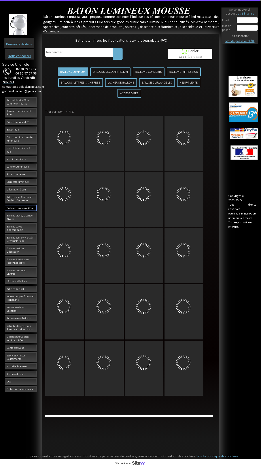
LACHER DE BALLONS (121, 82)
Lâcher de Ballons (17, 281)
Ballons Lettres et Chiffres (16, 272)
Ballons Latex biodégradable (15, 228)
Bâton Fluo (13, 129)
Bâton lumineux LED (18, 122)
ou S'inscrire (246, 13)
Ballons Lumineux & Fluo (20, 208)
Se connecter (239, 35)
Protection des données (20, 389)
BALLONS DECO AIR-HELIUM (110, 72)
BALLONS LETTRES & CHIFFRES (80, 82)
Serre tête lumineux (17, 181)
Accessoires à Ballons (18, 318)
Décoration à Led (16, 189)
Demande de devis (19, 44)
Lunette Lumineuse (18, 166)
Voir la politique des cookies (217, 456)
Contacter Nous (15, 347)
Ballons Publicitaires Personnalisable (18, 261)
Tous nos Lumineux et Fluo (19, 112)
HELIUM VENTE (189, 82)
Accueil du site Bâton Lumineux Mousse (18, 102)
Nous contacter (19, 56)
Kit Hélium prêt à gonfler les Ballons (20, 298)
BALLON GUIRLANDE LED (157, 82)
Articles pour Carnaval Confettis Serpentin (19, 198)
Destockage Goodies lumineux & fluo (18, 338)
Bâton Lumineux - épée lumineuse (19, 139)
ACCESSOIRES (129, 93)
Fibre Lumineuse (16, 174)
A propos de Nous (16, 374)
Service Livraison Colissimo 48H (16, 357)
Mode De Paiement (17, 366)
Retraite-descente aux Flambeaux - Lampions (19, 327)
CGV (9, 381)
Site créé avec (132, 463)
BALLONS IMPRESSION (183, 72)
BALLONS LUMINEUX (72, 72)
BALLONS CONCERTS (148, 72)
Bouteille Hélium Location (16, 309)
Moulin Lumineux (16, 159)
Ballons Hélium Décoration (15, 250)
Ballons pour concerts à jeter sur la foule (20, 239)
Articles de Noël (15, 289)
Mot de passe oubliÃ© (240, 41)
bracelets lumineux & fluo (18, 149)
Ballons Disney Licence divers (19, 217)
